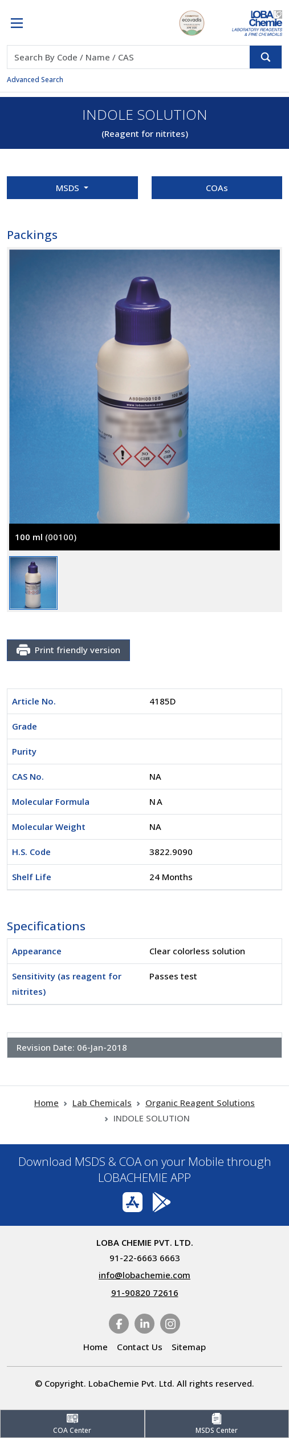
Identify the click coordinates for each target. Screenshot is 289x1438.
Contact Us (139, 1346)
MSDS (69, 187)
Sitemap (189, 1346)
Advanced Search (35, 79)
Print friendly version (68, 650)
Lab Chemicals (102, 1102)
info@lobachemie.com (144, 1275)
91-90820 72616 (144, 1292)
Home (46, 1102)
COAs (217, 187)
